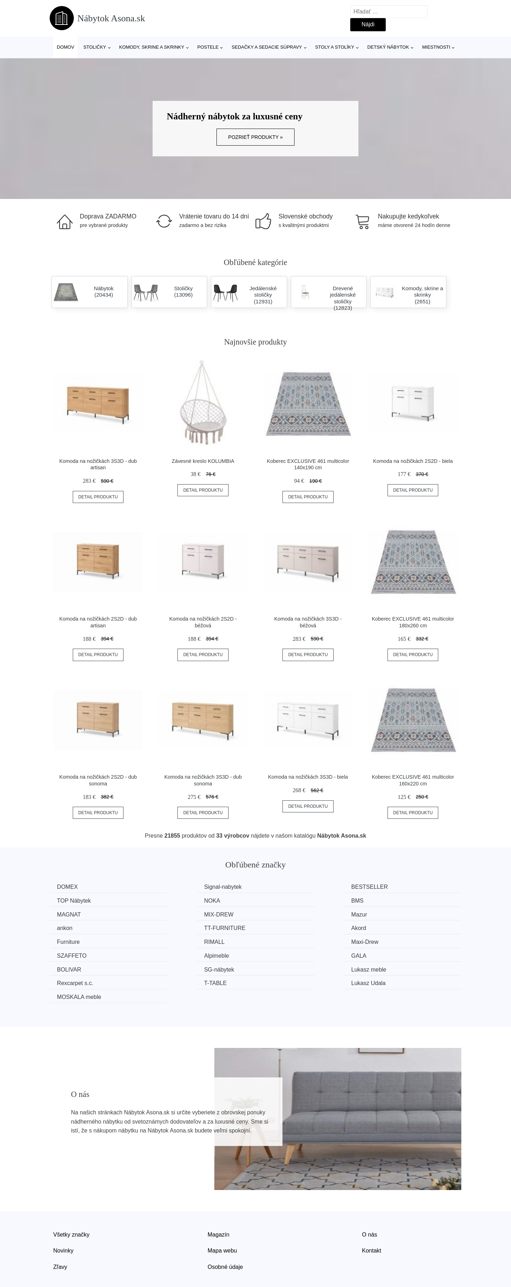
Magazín (218, 1204)
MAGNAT (281, 900)
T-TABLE (281, 954)
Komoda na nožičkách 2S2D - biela (413, 461)
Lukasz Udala (392, 954)
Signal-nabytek (183, 887)
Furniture (70, 927)
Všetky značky (71, 1204)
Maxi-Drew (283, 927)
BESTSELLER (288, 887)
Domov (65, 47)
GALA (172, 940)
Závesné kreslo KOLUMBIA (203, 461)
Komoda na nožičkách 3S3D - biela (308, 777)
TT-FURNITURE (290, 914)
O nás (369, 1204)
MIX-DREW (390, 900)
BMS (170, 900)
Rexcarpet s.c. (182, 954)
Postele (208, 47)
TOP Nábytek (392, 887)
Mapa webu (222, 1220)
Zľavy (60, 1237)
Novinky (63, 1220)
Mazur (66, 914)
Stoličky (94, 47)
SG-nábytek (390, 940)
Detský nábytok (388, 47)
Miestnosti (436, 47)
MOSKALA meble (81, 967)
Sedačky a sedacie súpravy (267, 47)
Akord (382, 914)
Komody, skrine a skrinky (151, 47)
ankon (172, 914)
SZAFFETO (390, 927)
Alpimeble (71, 940)
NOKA (67, 900)
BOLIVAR (282, 940)
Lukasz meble (76, 954)
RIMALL (174, 927)
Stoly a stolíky (334, 47)
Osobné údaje (225, 1237)
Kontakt (371, 1220)
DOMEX (69, 887)
